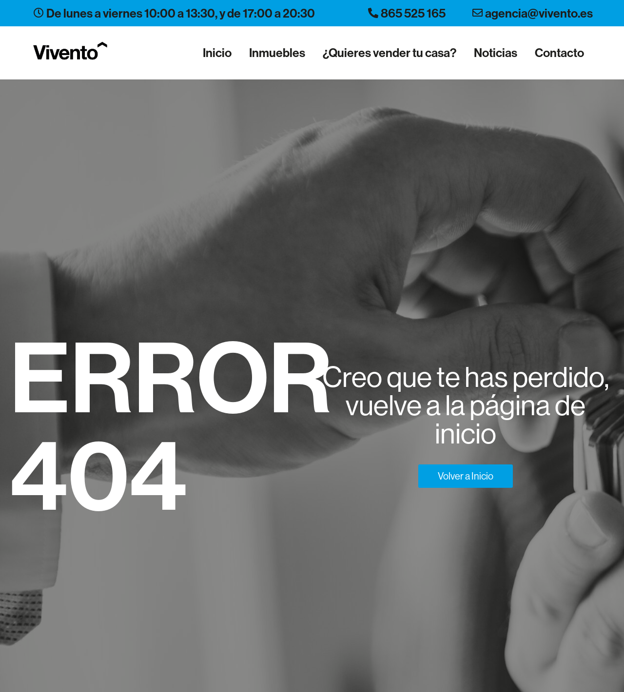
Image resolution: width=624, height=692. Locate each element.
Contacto (559, 52)
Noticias (495, 52)
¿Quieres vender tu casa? (389, 52)
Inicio (217, 52)
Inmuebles (277, 52)
